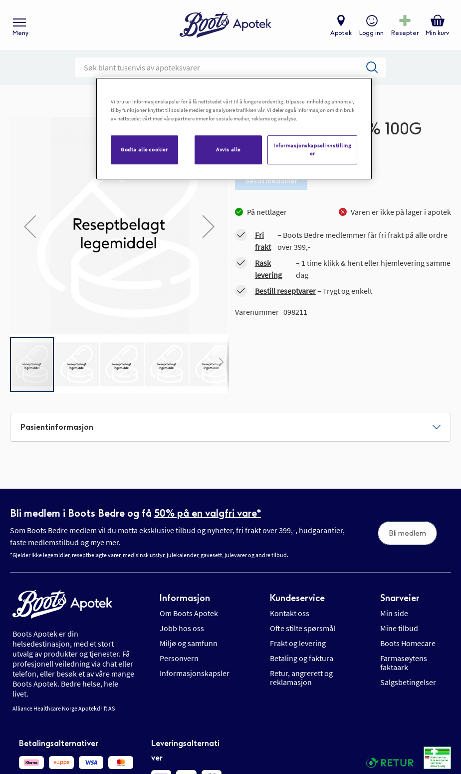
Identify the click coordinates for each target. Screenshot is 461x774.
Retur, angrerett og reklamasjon (301, 677)
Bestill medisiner (271, 181)
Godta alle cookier (144, 149)
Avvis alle (228, 149)
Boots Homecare (408, 643)
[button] (30, 226)
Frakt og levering (298, 643)
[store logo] (225, 25)
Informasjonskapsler (195, 673)
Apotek (341, 32)
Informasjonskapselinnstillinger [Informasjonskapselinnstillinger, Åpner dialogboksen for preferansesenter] (312, 149)
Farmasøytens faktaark (403, 662)
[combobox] (230, 67)
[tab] (230, 427)
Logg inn (371, 32)
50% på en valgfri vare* (207, 513)
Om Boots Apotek (189, 613)
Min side (394, 613)
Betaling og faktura (301, 658)
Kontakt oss (289, 613)
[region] (234, 128)
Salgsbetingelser (408, 682)
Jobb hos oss (182, 628)
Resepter (405, 32)
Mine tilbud (399, 628)
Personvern (179, 658)
